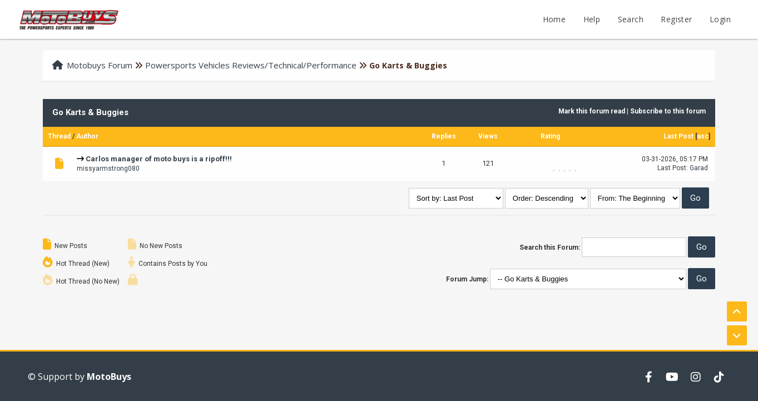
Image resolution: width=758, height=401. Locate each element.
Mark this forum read (591, 111)
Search (630, 19)
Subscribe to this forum (668, 111)
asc (703, 136)
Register (676, 19)
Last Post (678, 136)
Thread (59, 136)
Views (488, 136)
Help (592, 19)
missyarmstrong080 (108, 168)
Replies (444, 136)
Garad (699, 168)
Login (720, 19)
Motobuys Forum (99, 65)
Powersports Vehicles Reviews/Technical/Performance (250, 65)
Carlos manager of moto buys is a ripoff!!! (159, 159)
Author (87, 136)
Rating (550, 136)
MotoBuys (109, 376)
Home (554, 19)
